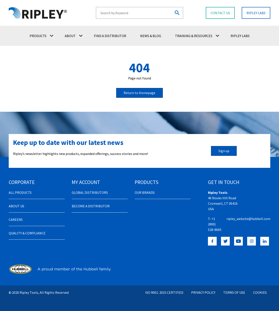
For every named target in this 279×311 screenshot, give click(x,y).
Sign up (223, 151)
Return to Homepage (139, 93)
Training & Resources (197, 36)
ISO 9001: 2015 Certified (164, 292)
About (74, 36)
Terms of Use (234, 292)
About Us (16, 206)
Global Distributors (90, 192)
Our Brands (145, 192)
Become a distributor (91, 206)
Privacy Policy (203, 292)
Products (41, 36)
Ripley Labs (240, 36)
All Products (20, 192)
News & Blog (150, 36)
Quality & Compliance (27, 233)
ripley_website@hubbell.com (248, 218)
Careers (16, 219)
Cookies (260, 292)
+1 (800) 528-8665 (214, 224)
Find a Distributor (110, 36)
